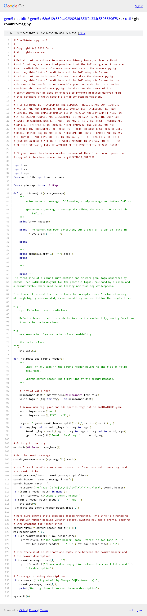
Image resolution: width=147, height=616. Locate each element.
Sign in (139, 6)
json (140, 610)
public (21, 18)
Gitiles (23, 610)
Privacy (33, 610)
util (128, 18)
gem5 (8, 18)
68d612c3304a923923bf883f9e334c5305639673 (80, 18)
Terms (44, 610)
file (82, 33)
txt (131, 610)
